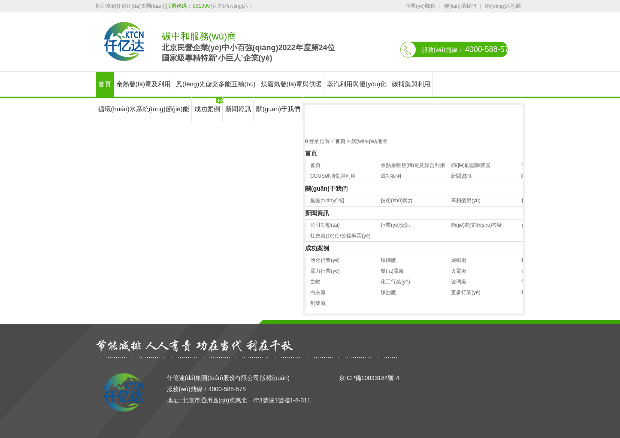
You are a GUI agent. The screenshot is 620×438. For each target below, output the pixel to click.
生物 (315, 282)
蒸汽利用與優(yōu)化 (357, 84)
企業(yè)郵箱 (420, 6)
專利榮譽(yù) (466, 201)
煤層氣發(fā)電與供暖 (291, 84)
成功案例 (207, 109)
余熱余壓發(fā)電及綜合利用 (413, 165)
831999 (201, 6)
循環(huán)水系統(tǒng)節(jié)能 (143, 109)
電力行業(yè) (325, 271)
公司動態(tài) (325, 225)
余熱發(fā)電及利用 (143, 84)
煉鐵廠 (458, 260)
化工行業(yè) (395, 282)
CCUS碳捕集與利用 (333, 176)
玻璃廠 (458, 282)
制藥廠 (318, 303)
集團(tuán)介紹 (327, 201)
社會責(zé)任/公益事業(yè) (340, 236)
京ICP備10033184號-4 (369, 377)
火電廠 (458, 271)
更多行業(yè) (466, 292)
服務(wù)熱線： (467, 49)
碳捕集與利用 (411, 84)
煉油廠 (388, 292)
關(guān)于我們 (278, 109)
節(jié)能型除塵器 (470, 165)
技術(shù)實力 (397, 201)
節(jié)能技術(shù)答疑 (476, 225)
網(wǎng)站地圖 (503, 6)
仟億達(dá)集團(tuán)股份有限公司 (213, 377)
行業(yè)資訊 (395, 225)
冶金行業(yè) (325, 260)
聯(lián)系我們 (460, 6)
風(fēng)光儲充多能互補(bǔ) (216, 84)
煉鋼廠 (388, 260)
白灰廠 (318, 292)
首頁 (104, 84)
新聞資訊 (238, 109)
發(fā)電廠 (392, 271)
